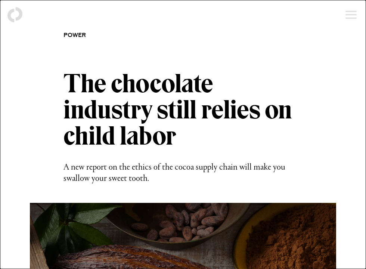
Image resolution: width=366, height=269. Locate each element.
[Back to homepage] (15, 15)
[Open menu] (351, 15)
